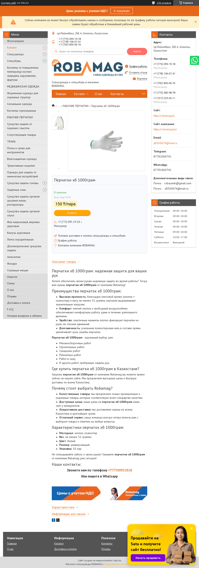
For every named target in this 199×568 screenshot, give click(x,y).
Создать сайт (8, 2)
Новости (12, 277)
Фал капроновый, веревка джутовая (23, 224)
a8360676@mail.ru (165, 143)
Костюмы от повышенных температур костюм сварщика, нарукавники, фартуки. (23, 74)
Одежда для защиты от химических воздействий (22, 174)
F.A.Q (10, 309)
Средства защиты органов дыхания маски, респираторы (23, 200)
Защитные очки (16, 190)
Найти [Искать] (137, 51)
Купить (72, 213)
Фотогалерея (15, 41)
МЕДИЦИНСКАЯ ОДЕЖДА (23, 86)
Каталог (12, 47)
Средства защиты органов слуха (23, 213)
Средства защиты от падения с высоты (19, 126)
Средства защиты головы (22, 183)
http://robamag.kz (164, 115)
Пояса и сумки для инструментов (18, 150)
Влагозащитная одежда (22, 159)
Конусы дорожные (18, 233)
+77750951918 (120, 470)
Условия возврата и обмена (24, 316)
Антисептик (14, 257)
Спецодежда (15, 54)
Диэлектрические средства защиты (24, 248)
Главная (61, 93)
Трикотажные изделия (21, 165)
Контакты (117, 93)
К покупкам (122, 11)
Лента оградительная (20, 239)
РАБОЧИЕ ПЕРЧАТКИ (20, 117)
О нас (10, 290)
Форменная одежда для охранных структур (22, 95)
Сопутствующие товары (21, 135)
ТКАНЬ (11, 141)
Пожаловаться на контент (118, 564)
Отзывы (11, 296)
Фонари (12, 263)
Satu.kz (117, 560)
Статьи (11, 283)
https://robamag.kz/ (165, 129)
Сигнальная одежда (19, 104)
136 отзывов (164, 2)
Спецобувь (14, 61)
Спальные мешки (17, 270)
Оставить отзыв (138, 72)
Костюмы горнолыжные (21, 110)
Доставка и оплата (18, 303)
